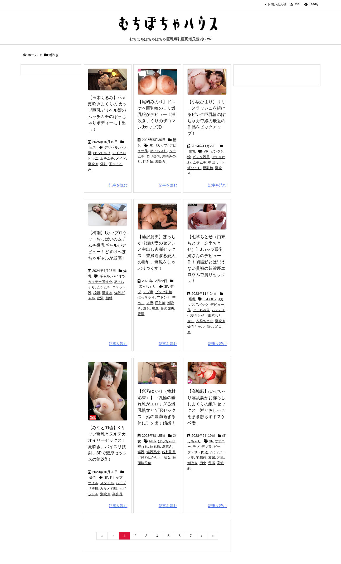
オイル (93, 483)
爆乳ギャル (195, 326)
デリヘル (111, 147)
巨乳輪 (148, 162)
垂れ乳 (143, 446)
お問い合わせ (276, 4)
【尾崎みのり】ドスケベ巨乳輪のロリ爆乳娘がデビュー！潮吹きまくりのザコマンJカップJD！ (157, 114)
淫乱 (220, 457)
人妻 (150, 303)
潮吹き (93, 164)
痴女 (209, 326)
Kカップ (116, 477)
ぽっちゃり (101, 153)
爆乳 (103, 164)
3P (166, 286)
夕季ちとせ (204, 321)
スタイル (107, 483)
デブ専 (148, 292)
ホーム (33, 55)
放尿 (211, 457)
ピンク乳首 (201, 157)
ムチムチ (107, 158)
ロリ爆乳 (153, 156)
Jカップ (161, 145)
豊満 (100, 298)
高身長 (117, 494)
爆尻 (155, 308)
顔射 (108, 298)
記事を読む (118, 185)
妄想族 (201, 457)
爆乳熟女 (153, 452)
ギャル (105, 276)
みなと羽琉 (108, 489)
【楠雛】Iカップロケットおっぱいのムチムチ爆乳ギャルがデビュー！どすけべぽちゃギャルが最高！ (107, 245)
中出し (213, 162)
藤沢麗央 (167, 308)
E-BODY (210, 299)
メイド (121, 158)
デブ (196, 447)
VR (206, 151)
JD (151, 145)
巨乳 (92, 147)
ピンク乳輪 (163, 292)
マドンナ (163, 297)
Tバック (202, 305)
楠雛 (96, 293)
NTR (152, 441)
